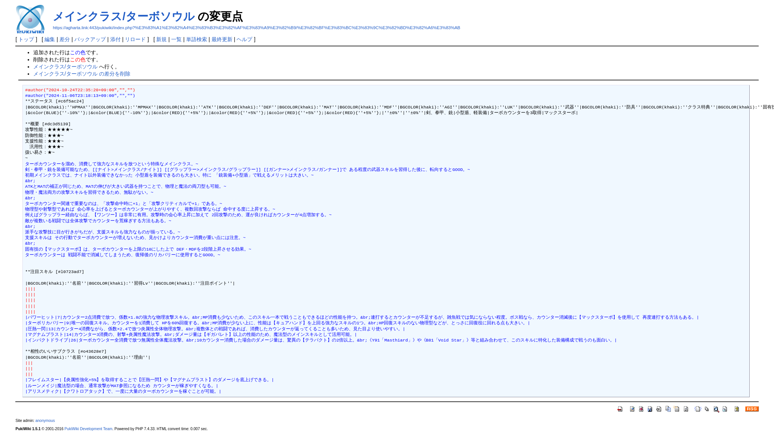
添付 (115, 39)
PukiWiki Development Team (88, 429)
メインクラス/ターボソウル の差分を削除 (81, 74)
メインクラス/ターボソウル (123, 16)
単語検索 (196, 39)
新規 (161, 39)
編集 (49, 39)
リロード (135, 39)
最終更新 (222, 39)
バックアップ (90, 39)
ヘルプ (244, 39)
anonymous (45, 421)
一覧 (176, 39)
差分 (64, 39)
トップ (26, 39)
